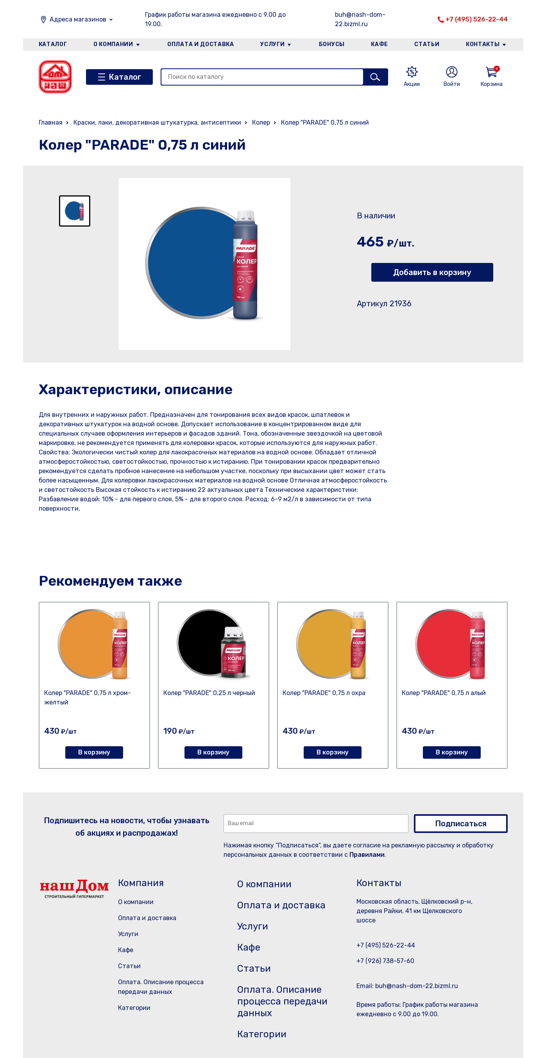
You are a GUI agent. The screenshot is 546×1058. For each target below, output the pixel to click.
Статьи (426, 44)
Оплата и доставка (200, 44)
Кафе (379, 44)
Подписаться (461, 823)
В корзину (94, 752)
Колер (261, 122)
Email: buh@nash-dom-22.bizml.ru (407, 986)
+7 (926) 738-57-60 (385, 961)
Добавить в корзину (432, 272)
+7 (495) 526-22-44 (477, 19)
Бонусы (332, 44)
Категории (134, 1008)
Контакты (483, 44)
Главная (51, 122)
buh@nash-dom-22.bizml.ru (360, 19)
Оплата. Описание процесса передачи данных (282, 1001)
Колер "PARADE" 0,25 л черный (209, 693)
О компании (113, 44)
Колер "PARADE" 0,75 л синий (325, 122)
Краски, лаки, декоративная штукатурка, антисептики (157, 122)
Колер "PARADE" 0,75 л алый (444, 693)
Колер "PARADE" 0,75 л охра (324, 693)
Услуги (272, 44)
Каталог (53, 44)
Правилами (367, 854)
